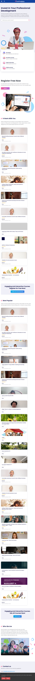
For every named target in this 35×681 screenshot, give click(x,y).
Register (5, 88)
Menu (2, 0)
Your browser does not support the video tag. (15, 646)
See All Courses (17, 616)
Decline (8, 678)
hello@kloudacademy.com (9, 671)
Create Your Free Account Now (17, 291)
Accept (3, 678)
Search (4, 1)
